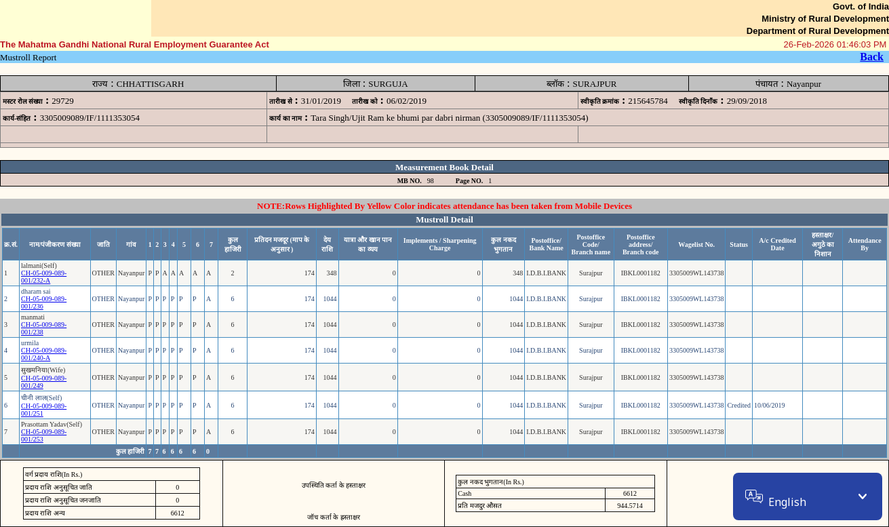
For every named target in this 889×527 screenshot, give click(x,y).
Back (872, 56)
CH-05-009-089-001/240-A (43, 354)
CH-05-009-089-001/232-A (43, 276)
